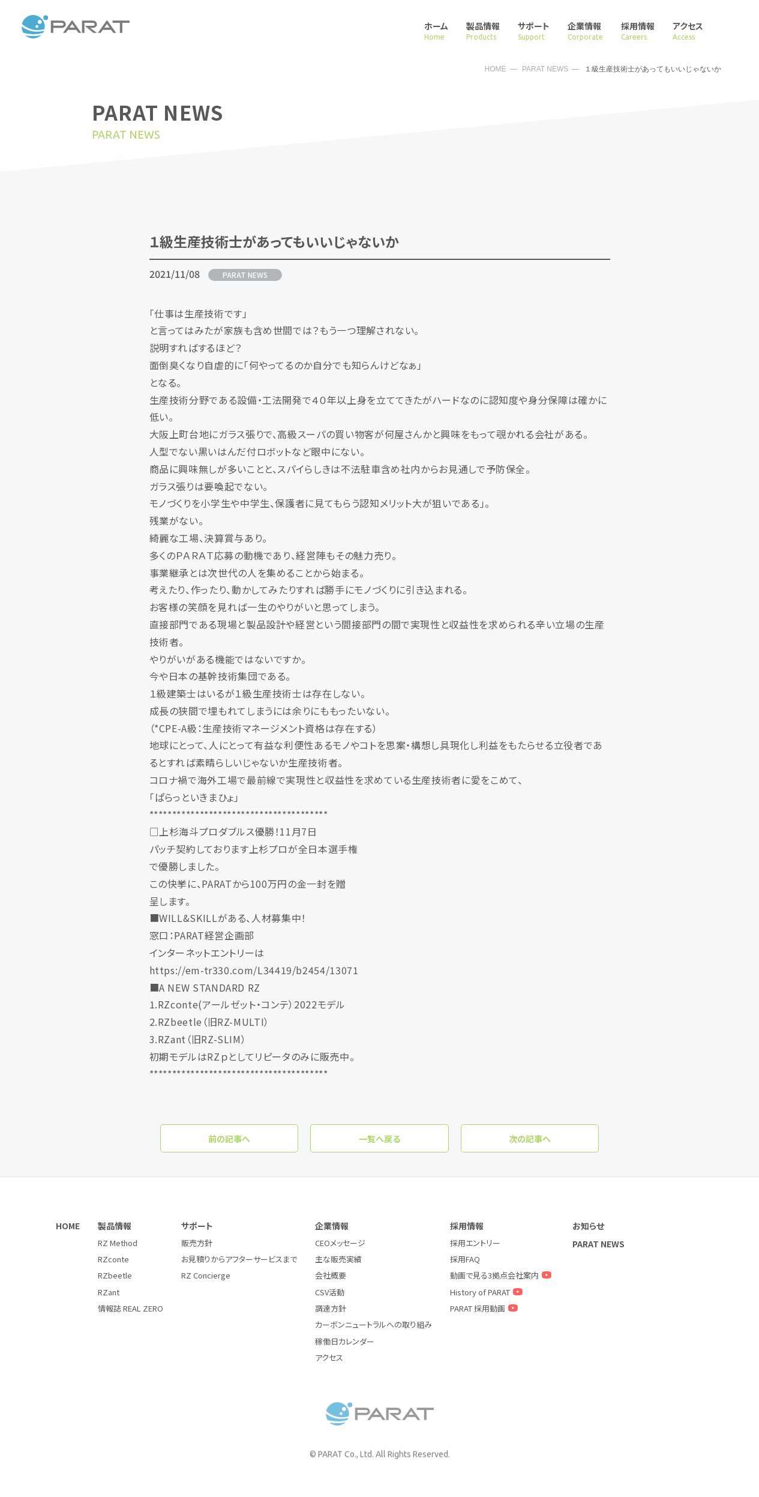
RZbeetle (115, 1275)
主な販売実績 (338, 1259)
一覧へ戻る (379, 1139)
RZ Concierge (205, 1275)
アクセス (688, 31)
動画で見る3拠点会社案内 (502, 1275)
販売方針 (196, 1243)
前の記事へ (229, 1139)
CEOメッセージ (340, 1243)
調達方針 (330, 1308)
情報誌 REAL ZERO (130, 1308)
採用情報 (638, 31)
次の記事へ (530, 1139)
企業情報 (585, 31)
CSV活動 (329, 1292)
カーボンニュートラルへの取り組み (373, 1324)
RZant (108, 1292)
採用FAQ (465, 1259)
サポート (534, 31)
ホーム (436, 31)
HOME (495, 69)
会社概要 (330, 1275)
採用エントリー (475, 1243)
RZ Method (117, 1243)
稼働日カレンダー (344, 1341)
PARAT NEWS (545, 69)
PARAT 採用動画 (485, 1308)
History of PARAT (488, 1292)
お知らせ (588, 1226)
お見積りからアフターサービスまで (239, 1259)
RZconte (113, 1259)
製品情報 (483, 31)
